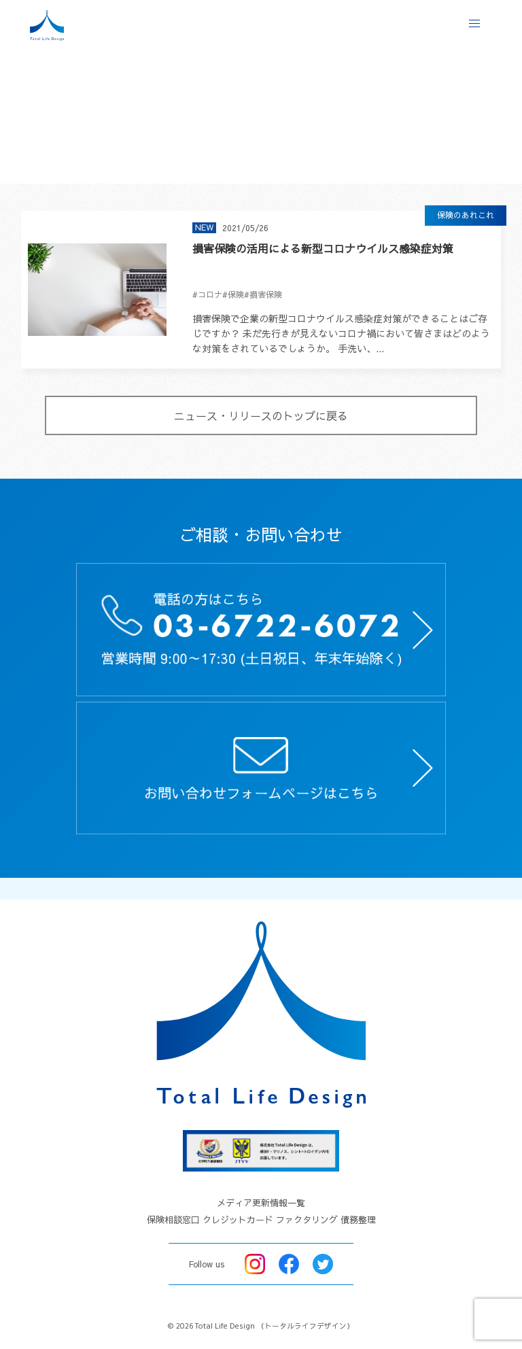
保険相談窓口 (173, 1220)
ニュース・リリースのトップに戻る (261, 415)
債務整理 (358, 1220)
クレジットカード (238, 1220)
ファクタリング (307, 1220)
